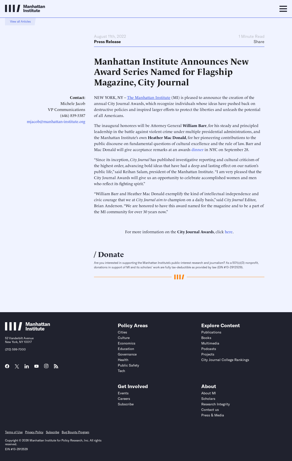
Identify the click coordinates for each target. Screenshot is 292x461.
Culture (124, 337)
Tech (121, 371)
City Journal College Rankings (225, 360)
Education (126, 349)
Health (123, 360)
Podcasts (208, 349)
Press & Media (212, 415)
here (229, 231)
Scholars (208, 398)
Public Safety (128, 365)
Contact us (210, 409)
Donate (111, 254)
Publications (211, 332)
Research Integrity (215, 404)
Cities (122, 332)
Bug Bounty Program (75, 432)
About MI (208, 393)
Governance (127, 354)
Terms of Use (14, 432)
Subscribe (126, 404)
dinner (197, 149)
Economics (126, 343)
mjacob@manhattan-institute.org (56, 121)
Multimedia (210, 343)
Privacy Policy (34, 432)
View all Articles (20, 21)
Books (206, 337)
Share (259, 41)
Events (123, 393)
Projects (207, 354)
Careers (124, 398)
